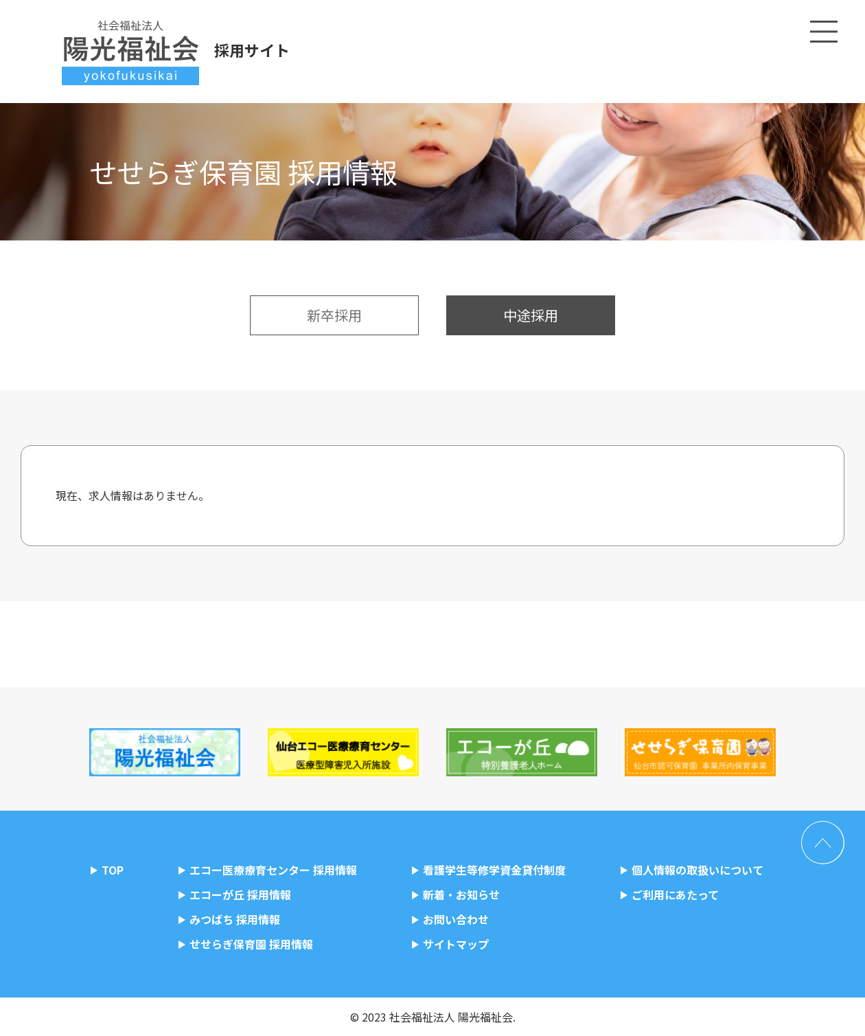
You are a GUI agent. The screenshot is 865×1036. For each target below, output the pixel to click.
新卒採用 (334, 315)
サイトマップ (456, 943)
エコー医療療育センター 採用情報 (273, 869)
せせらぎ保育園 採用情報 (251, 943)
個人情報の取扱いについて (697, 869)
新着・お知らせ (461, 894)
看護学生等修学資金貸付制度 (494, 869)
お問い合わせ (456, 919)
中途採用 (530, 315)
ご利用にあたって (675, 894)
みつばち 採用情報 (234, 919)
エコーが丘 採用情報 (240, 894)
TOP (113, 869)
